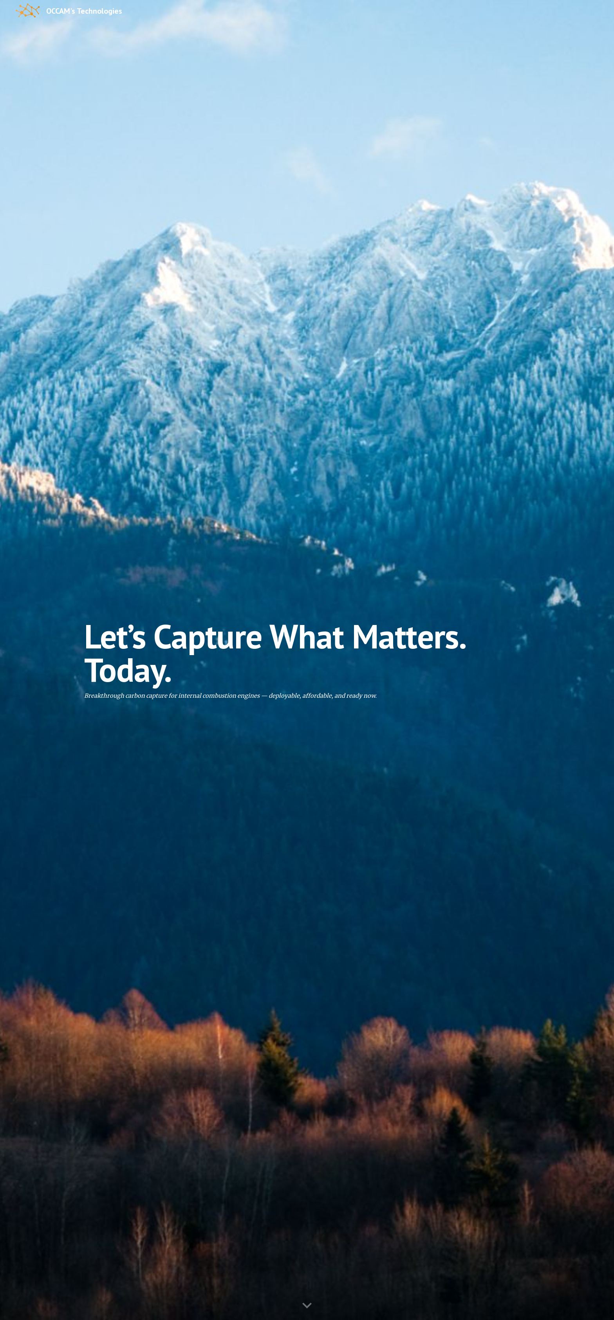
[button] (307, 1306)
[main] (307, 660)
